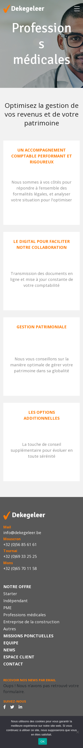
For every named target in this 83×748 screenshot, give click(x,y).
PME (7, 607)
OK (43, 741)
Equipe (10, 642)
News (9, 649)
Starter (10, 593)
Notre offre (17, 586)
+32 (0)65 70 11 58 (20, 568)
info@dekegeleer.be (22, 532)
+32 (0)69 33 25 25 (20, 556)
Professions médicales (24, 614)
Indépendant (15, 600)
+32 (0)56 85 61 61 (20, 544)
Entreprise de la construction (31, 621)
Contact (13, 664)
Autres (9, 628)
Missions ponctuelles (28, 635)
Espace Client (18, 656)
